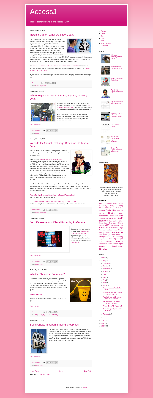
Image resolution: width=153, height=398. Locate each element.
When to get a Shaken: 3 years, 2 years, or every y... (113, 293)
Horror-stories (113, 221)
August (105, 271)
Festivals (111, 215)
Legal (121, 228)
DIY (36, 315)
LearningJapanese (43, 315)
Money (37, 85)
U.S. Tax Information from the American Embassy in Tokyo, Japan (53, 201)
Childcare (112, 208)
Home (61, 371)
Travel (117, 241)
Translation (108, 242)
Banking (111, 206)
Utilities (110, 244)
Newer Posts (34, 371)
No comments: (36, 130)
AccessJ (43, 12)
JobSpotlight (115, 225)
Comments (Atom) (44, 374)
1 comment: (35, 83)
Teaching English (116, 239)
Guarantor (112, 218)
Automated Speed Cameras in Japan (116, 67)
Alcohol (115, 203)
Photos (105, 235)
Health (120, 218)
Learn (103, 33)
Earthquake (103, 215)
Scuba (106, 237)
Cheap (37, 264)
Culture (102, 210)
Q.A (50, 315)
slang (100, 239)
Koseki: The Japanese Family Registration (116, 149)
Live (102, 38)
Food (116, 215)
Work (102, 41)
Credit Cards (119, 208)
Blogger (85, 387)
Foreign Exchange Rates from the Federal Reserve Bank (52, 195)
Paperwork (43, 85)
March (105, 285)
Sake (121, 234)
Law (122, 225)
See (102, 36)
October (106, 266)
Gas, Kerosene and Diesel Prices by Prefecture (57, 222)
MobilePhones (118, 230)
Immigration (103, 223)
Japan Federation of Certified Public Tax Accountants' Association (56, 66)
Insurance (112, 223)
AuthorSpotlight (103, 206)
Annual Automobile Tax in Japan (117, 79)
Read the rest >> (35, 125)
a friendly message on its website (50, 159)
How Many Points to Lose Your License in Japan (116, 115)
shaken (113, 237)
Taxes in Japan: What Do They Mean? (52, 34)
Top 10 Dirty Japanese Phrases (117, 91)
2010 (103, 326)
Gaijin (121, 215)
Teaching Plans (106, 43)
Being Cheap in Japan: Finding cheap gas (54, 324)
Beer (116, 206)
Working (102, 246)
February (106, 314)
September (107, 269)
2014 (103, 258)
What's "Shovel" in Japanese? (47, 274)
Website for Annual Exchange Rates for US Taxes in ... (112, 298)
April (104, 283)
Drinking (101, 213)
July (104, 274)
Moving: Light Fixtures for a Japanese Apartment (115, 139)
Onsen (108, 232)
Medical (109, 230)
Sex (110, 237)
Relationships (115, 235)
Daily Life (111, 210)
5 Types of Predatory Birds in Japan (116, 56)
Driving (37, 133)
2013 (103, 261)
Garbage (105, 218)
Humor (120, 221)
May (104, 280)
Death (118, 210)
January (106, 317)
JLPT (107, 225)
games (101, 218)
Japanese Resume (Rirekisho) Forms (117, 102)
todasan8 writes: (36, 294)
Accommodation (105, 204)
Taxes (105, 239)
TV (122, 241)
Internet (120, 223)
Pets (100, 234)
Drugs (121, 213)
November (106, 263)
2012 (103, 320)
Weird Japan (56, 315)
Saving (101, 237)
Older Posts (87, 371)
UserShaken (103, 244)
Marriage (102, 230)
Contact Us (104, 46)
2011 (103, 323)
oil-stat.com (75, 242)
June (105, 277)
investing (101, 225)
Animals (121, 203)
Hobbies (103, 220)
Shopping (119, 237)
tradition (101, 241)
